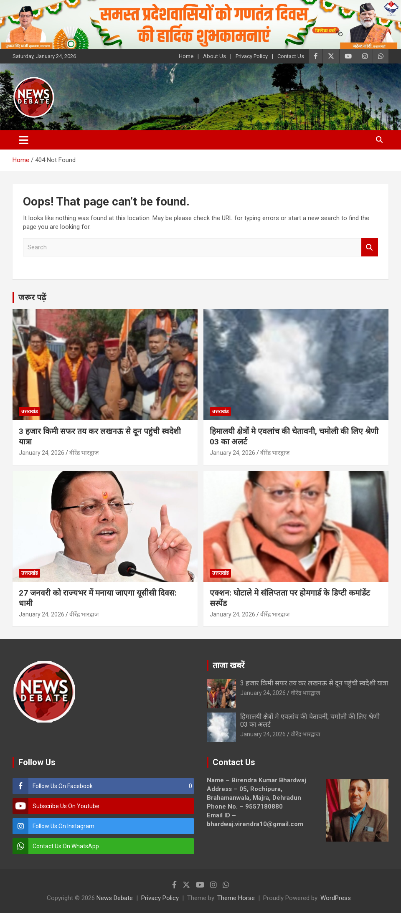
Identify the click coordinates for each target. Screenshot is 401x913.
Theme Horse (236, 898)
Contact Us (290, 56)
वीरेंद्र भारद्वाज (84, 452)
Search (369, 247)
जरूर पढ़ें (32, 297)
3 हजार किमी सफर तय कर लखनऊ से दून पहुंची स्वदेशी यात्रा (314, 683)
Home (186, 56)
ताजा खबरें (228, 665)
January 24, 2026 (41, 452)
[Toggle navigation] (24, 140)
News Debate (114, 898)
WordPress (335, 898)
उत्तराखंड (29, 411)
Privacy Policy (252, 56)
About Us (214, 56)
